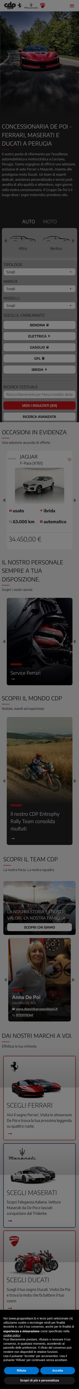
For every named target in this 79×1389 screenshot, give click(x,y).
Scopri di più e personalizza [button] (39, 1380)
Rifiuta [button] (21, 1370)
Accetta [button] (57, 1370)
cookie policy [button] (11, 1335)
